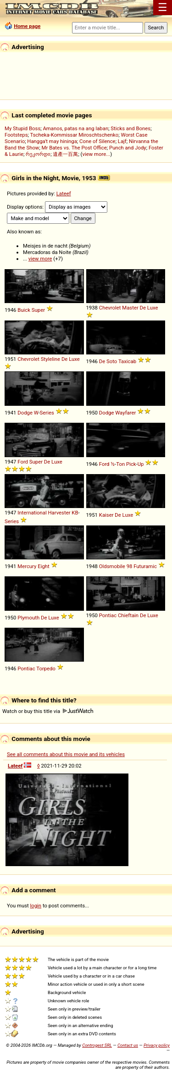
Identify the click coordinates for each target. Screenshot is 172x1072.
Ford (22, 462)
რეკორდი (38, 154)
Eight (44, 566)
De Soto (108, 361)
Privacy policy (157, 1045)
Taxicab (127, 361)
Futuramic (145, 566)
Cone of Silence (97, 141)
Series (47, 412)
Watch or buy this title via (47, 711)
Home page (27, 26)
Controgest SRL (97, 1045)
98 (130, 566)
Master (130, 307)
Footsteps (16, 135)
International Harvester (43, 512)
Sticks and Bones (130, 128)
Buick (23, 310)
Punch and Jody (127, 147)
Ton (120, 464)
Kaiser (106, 515)
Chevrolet (110, 307)
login (36, 905)
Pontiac (108, 615)
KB (75, 512)
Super (38, 310)
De (143, 307)
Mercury (26, 566)
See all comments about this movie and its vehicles (66, 754)
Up (141, 464)
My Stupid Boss (22, 128)
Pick (131, 464)
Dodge (25, 412)
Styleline (50, 359)
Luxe (152, 307)
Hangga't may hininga (52, 141)
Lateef (63, 193)
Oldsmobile (112, 566)
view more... (97, 154)
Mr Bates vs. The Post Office (74, 147)
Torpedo (45, 668)
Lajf (122, 141)
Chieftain (128, 615)
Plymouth (28, 617)
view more (40, 258)
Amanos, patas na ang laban (75, 128)
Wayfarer (125, 412)
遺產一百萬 (65, 154)
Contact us (127, 1045)
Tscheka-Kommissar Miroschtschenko (74, 135)
